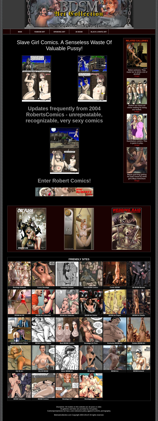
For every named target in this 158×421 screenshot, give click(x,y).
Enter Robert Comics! (64, 181)
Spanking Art (59, 32)
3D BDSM (79, 32)
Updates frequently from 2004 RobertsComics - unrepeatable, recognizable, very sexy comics (64, 115)
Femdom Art (39, 32)
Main (20, 32)
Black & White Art (99, 32)
